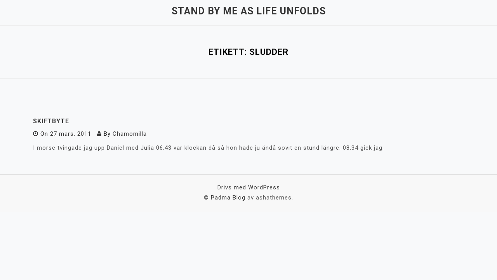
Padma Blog (228, 197)
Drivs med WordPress (248, 187)
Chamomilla (130, 133)
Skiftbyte (51, 121)
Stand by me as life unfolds (249, 11)
